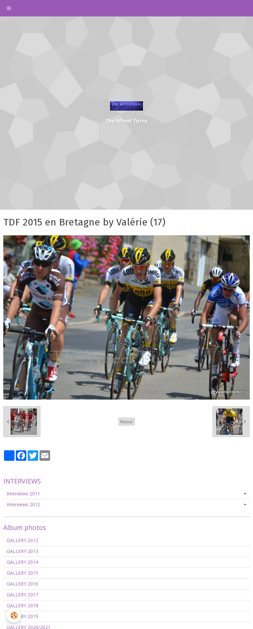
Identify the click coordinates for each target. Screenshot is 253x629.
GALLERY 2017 (22, 594)
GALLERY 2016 (22, 584)
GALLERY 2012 (22, 540)
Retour (126, 421)
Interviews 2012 (23, 504)
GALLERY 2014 (22, 562)
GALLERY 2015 (22, 573)
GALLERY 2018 (22, 605)
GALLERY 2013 (22, 551)
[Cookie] (14, 615)
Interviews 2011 (23, 493)
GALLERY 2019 (22, 616)
